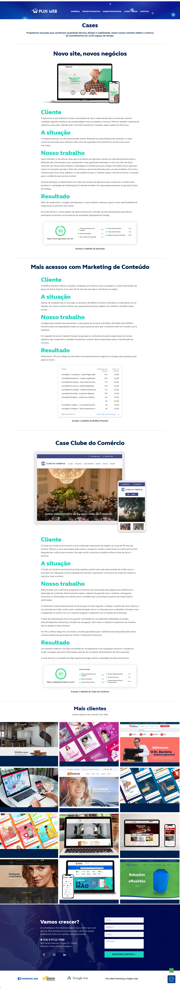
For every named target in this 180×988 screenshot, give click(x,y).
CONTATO (144, 11)
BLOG (135, 11)
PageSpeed (94, 215)
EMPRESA (75, 11)
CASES (127, 11)
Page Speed (75, 658)
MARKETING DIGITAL (112, 11)
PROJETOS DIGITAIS (91, 11)
